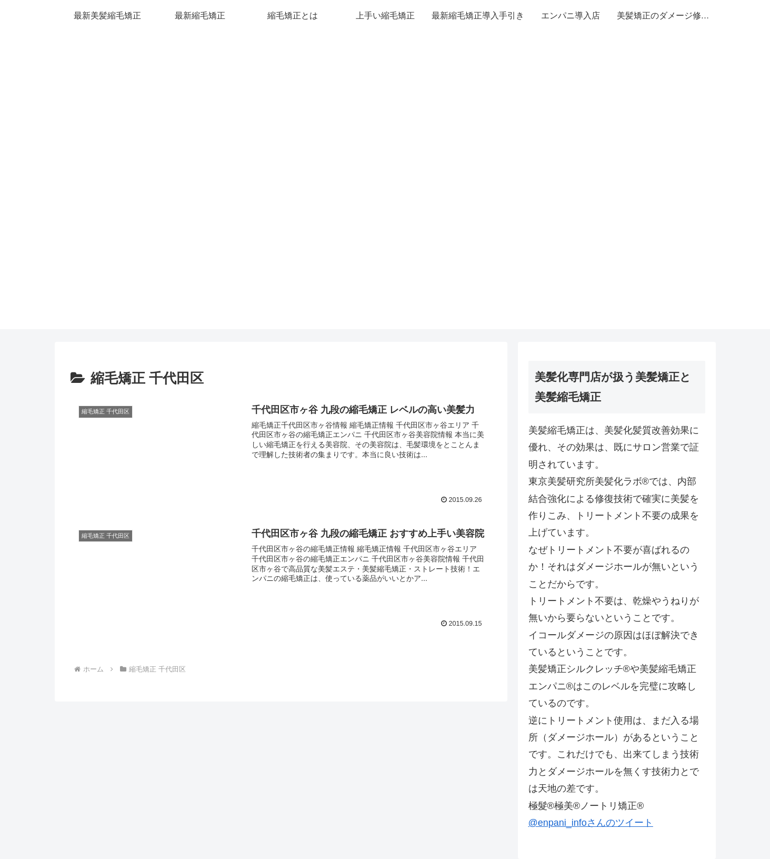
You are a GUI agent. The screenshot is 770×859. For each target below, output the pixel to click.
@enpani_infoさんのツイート (590, 822)
